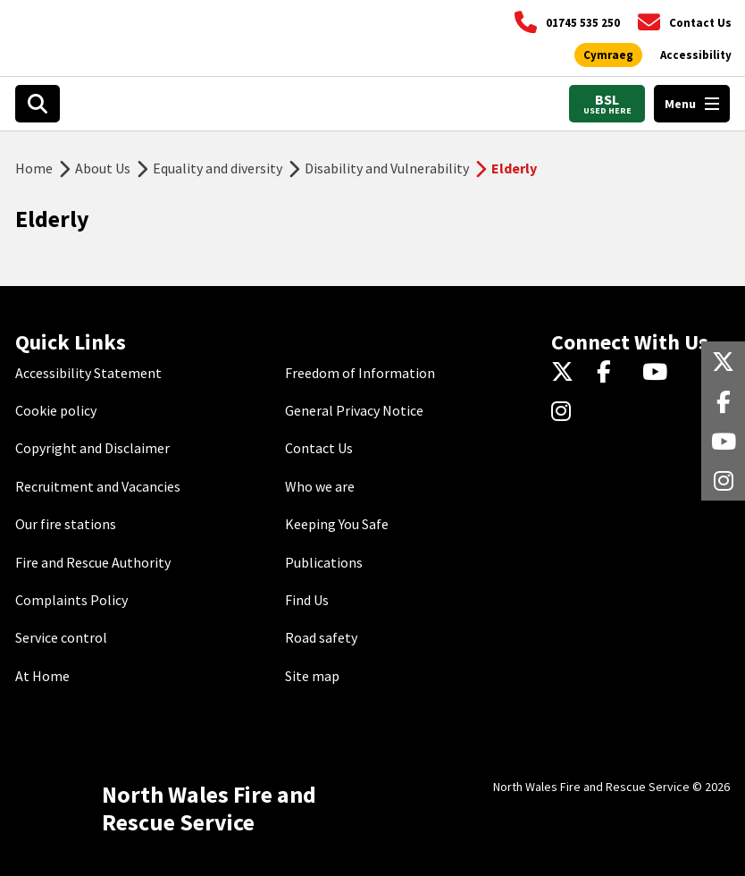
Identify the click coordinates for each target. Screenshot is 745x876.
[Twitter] (566, 373)
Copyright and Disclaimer (92, 448)
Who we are (320, 486)
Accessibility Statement (88, 373)
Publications (324, 562)
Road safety (321, 637)
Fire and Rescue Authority (93, 562)
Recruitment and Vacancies (97, 486)
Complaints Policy (71, 600)
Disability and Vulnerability (387, 168)
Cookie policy (55, 410)
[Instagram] (566, 412)
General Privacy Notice (354, 410)
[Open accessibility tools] (696, 55)
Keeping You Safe (337, 524)
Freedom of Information (360, 373)
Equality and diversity (217, 168)
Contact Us (319, 448)
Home (34, 168)
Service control (61, 637)
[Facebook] (612, 373)
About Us (102, 168)
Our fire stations (65, 524)
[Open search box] (37, 103)
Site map (312, 676)
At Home (42, 676)
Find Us (307, 600)
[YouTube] (658, 373)
